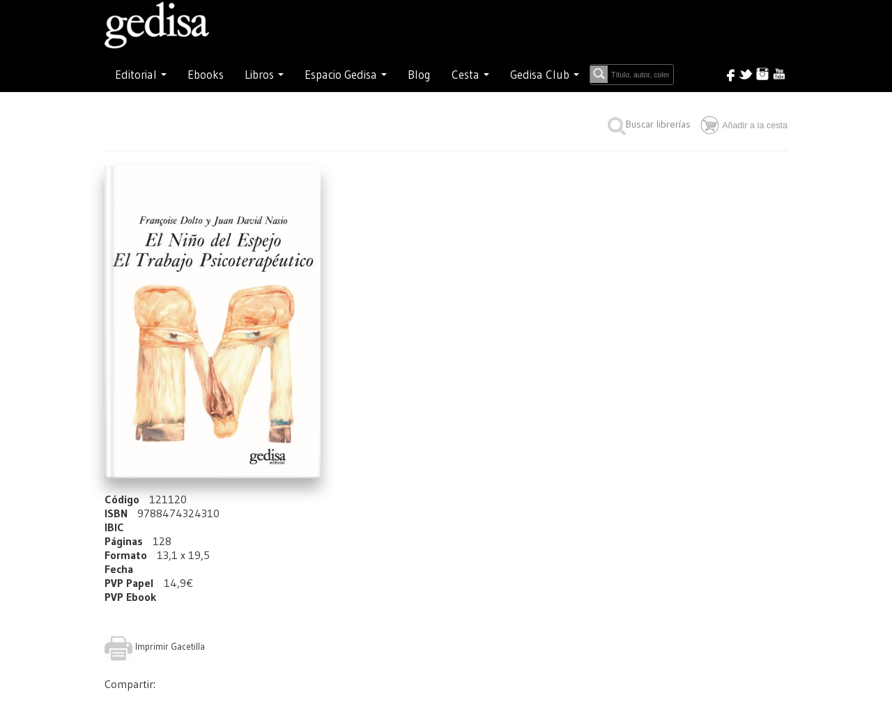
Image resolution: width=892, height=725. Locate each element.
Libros (264, 75)
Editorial (141, 75)
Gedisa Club (544, 75)
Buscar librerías (649, 124)
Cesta (470, 75)
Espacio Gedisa (346, 75)
